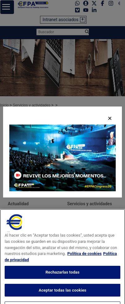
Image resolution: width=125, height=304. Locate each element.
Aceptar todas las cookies (63, 297)
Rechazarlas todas (63, 279)
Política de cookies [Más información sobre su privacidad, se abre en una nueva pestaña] (84, 260)
